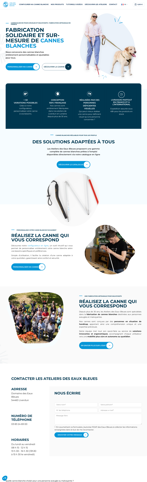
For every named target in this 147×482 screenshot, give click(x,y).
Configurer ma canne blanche (34, 4)
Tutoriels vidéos (74, 4)
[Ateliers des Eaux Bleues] (9, 4)
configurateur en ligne (38, 246)
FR (124, 4)
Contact (113, 4)
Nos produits (57, 4)
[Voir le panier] (138, 4)
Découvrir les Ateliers (96, 4)
